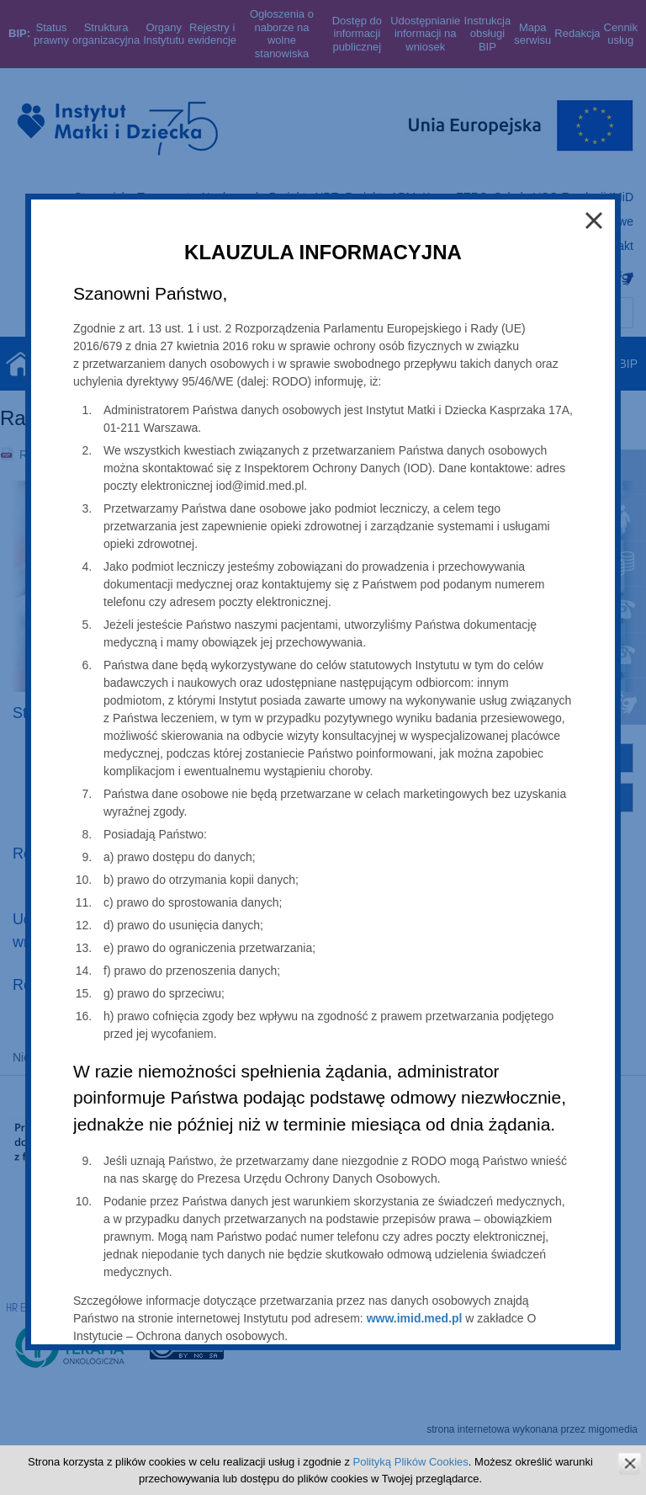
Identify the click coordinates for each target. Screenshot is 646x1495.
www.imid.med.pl (415, 1318)
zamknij (629, 1463)
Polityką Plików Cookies (411, 1461)
